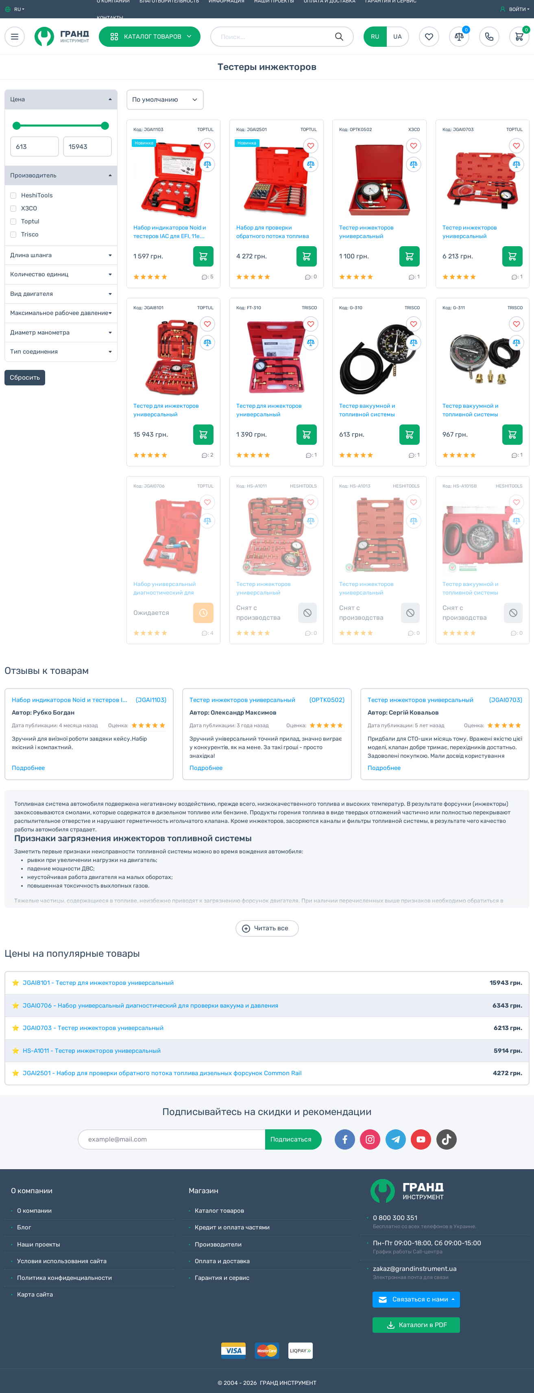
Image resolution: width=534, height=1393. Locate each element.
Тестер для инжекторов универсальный (166, 410)
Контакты (110, 18)
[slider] (17, 126)
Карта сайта (35, 1294)
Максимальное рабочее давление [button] (59, 313)
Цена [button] (17, 99)
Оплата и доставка (222, 1261)
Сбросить (25, 377)
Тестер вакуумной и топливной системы (368, 410)
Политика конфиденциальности (64, 1277)
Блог (24, 1227)
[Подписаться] (172, 1139)
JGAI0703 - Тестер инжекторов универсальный (93, 1028)
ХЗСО (29, 208)
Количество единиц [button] (39, 274)
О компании (34, 1210)
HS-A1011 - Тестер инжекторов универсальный (92, 1050)
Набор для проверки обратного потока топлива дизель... (273, 231)
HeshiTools (37, 195)
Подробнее (28, 768)
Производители (218, 1244)
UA (397, 36)
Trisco (30, 234)
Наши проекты (38, 1244)
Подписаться (291, 1139)
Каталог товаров (219, 1210)
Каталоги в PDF (416, 1325)
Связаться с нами (414, 1300)
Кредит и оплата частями (232, 1227)
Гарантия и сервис (222, 1277)
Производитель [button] (33, 175)
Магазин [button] (203, 1191)
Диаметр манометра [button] (40, 332)
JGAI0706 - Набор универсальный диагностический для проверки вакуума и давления (150, 1005)
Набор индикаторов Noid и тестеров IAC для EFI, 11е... (170, 231)
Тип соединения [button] (34, 351)
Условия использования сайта (62, 1261)
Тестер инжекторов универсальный (367, 231)
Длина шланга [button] (31, 255)
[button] (14, 9)
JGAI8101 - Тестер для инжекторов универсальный (98, 982)
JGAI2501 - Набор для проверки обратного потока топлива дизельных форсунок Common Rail (162, 1073)
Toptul (30, 221)
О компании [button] (31, 1191)
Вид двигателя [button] (31, 293)
